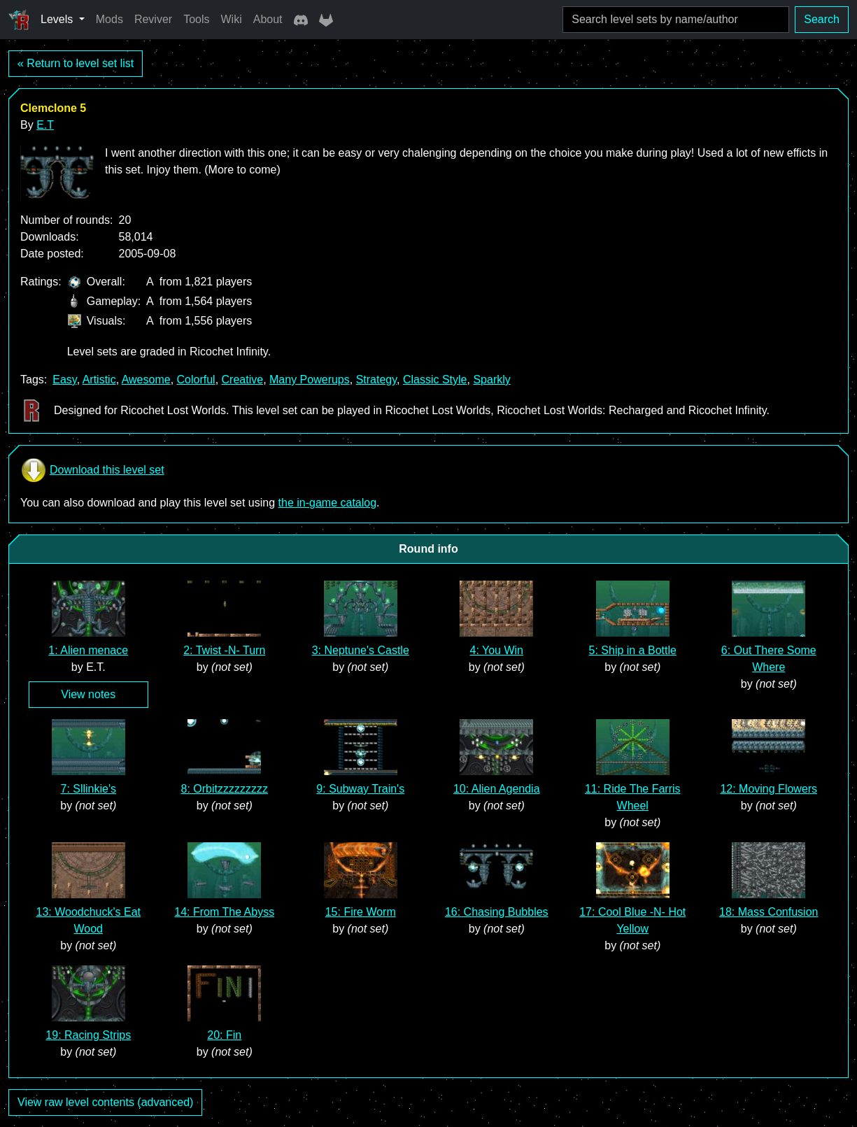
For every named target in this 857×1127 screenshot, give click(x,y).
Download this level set (92, 470)
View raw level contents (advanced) (105, 1102)
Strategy (376, 379)
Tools (196, 19)
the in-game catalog (327, 503)
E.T (45, 125)
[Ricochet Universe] (18, 20)
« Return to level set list (75, 63)
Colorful (196, 379)
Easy (64, 379)
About (268, 19)
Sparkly (491, 379)
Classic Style (435, 379)
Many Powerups (309, 379)
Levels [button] (58, 19)
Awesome (146, 379)
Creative (243, 379)
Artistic (99, 379)
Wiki (231, 19)
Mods (109, 19)
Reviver (153, 19)
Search (822, 19)
